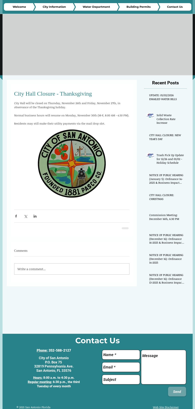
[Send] (177, 391)
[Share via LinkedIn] (35, 216)
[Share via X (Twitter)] (25, 216)
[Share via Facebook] (16, 216)
